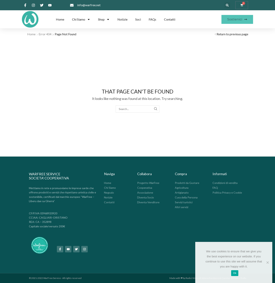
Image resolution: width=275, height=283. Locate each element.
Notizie (122, 19)
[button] (227, 5)
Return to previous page (232, 34)
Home (60, 19)
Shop (104, 19)
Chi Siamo (81, 19)
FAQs (152, 19)
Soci (138, 19)
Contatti (169, 19)
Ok (234, 273)
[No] (267, 262)
